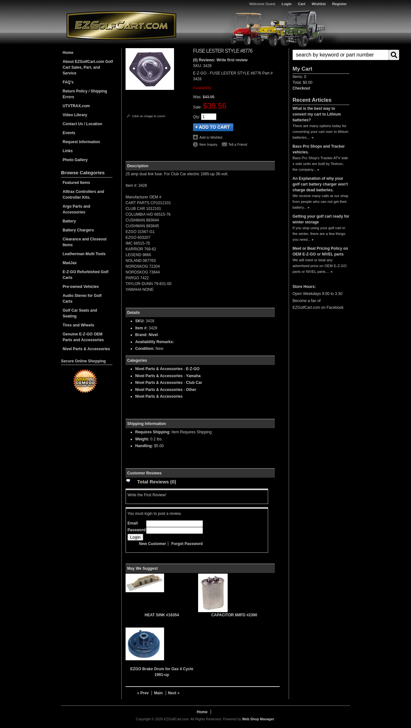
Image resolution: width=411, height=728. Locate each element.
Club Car (194, 382)
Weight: (142, 439)
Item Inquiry (208, 144)
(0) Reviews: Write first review (220, 60)
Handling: (144, 446)
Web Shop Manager (258, 719)
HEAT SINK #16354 (161, 615)
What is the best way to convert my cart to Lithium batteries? (317, 114)
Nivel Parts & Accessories (159, 369)
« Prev (143, 693)
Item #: (142, 328)
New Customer (152, 544)
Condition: (144, 348)
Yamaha (193, 376)
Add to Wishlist (210, 137)
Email (132, 523)
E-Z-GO (192, 369)
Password (136, 530)
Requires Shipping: (153, 432)
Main (158, 693)
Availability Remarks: (154, 342)
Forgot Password (187, 544)
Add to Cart (213, 127)
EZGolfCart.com (121, 25)
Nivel (153, 335)
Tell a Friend (237, 144)
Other (191, 389)
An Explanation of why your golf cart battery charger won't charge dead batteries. (320, 184)
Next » (173, 693)
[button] (321, 55)
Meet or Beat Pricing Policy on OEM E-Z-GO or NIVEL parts (320, 251)
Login (287, 4)
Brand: (141, 335)
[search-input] (341, 55)
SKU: (198, 66)
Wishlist (319, 4)
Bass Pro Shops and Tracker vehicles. (319, 149)
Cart (301, 4)
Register (339, 4)
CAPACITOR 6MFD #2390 (234, 615)
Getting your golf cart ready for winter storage (321, 219)
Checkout (301, 88)
